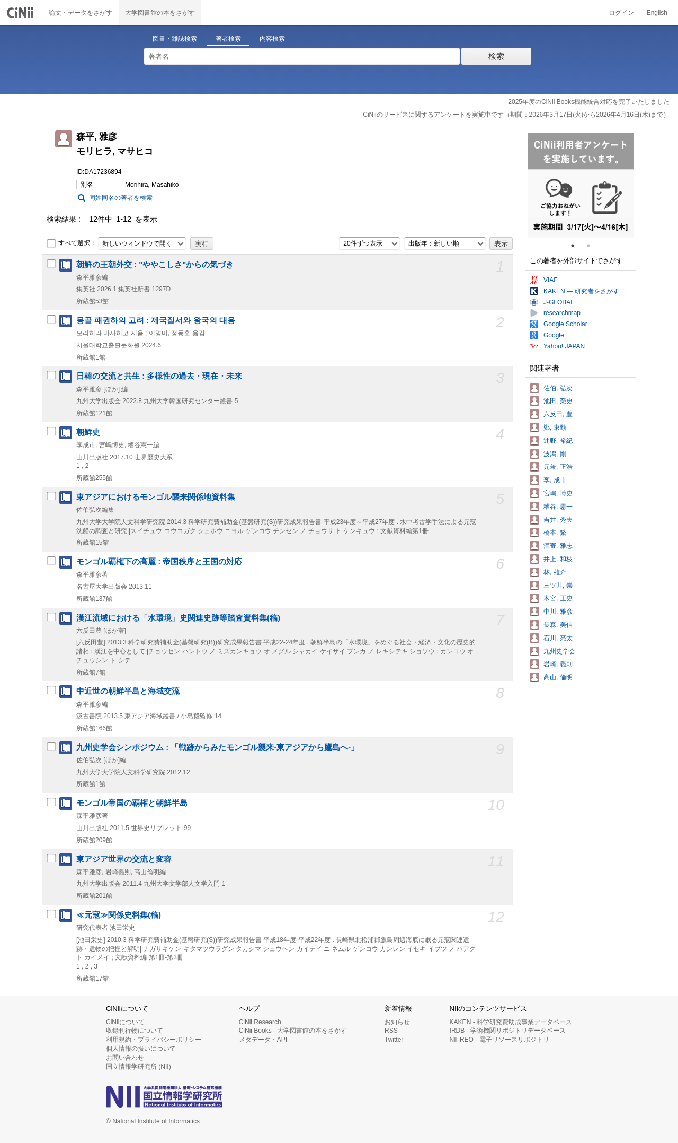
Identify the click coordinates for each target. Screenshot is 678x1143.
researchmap (562, 313)
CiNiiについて (125, 1022)
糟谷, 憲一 (558, 506)
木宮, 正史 (558, 598)
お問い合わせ (125, 1057)
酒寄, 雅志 (558, 545)
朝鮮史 (88, 432)
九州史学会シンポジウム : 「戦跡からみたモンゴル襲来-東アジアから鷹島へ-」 (217, 747)
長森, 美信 (558, 625)
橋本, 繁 (554, 532)
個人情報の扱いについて (141, 1048)
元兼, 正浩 (558, 466)
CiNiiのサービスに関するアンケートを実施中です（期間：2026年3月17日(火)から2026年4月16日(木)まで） (516, 114)
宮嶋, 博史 (558, 493)
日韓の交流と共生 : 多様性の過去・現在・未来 (159, 376)
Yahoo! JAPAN (564, 346)
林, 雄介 (554, 572)
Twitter (394, 1039)
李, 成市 (554, 480)
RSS (391, 1030)
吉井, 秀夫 (558, 519)
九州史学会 (559, 651)
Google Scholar (565, 324)
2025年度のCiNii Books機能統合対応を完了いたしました (589, 102)
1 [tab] (577, 245)
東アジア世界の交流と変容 (124, 859)
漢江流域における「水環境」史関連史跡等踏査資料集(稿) (178, 618)
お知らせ (397, 1022)
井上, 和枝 (558, 559)
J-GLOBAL (558, 302)
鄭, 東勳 (554, 427)
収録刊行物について (134, 1030)
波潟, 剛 (554, 454)
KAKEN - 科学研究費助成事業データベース (511, 1022)
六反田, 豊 (558, 414)
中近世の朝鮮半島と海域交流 (128, 691)
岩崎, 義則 (558, 664)
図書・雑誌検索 (175, 38)
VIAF (550, 280)
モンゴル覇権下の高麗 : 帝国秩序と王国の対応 (159, 561)
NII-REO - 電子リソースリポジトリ (499, 1039)
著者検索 (228, 38)
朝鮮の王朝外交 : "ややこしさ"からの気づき (155, 264)
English (657, 12)
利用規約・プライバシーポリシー (153, 1039)
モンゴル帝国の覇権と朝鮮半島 (132, 803)
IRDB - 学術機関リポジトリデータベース (508, 1030)
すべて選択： (71, 243)
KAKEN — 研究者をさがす (581, 291)
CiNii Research (260, 1022)
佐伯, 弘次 (558, 388)
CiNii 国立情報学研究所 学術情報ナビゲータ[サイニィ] (21, 12)
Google (553, 335)
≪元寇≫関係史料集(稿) (118, 915)
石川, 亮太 (558, 638)
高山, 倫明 (558, 677)
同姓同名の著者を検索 (121, 198)
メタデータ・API (263, 1039)
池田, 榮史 (558, 401)
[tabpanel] (580, 185)
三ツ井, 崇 (558, 585)
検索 (496, 55)
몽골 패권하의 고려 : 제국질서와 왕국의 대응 (155, 320)
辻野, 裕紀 (558, 440)
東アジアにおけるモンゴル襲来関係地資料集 (155, 497)
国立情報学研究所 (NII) (138, 1066)
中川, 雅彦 (558, 611)
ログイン (621, 12)
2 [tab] (592, 245)
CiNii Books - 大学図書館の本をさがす (293, 1030)
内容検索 (272, 38)
